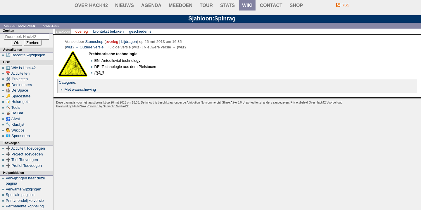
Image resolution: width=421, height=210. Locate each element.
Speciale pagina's (21, 194)
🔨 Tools (13, 107)
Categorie (67, 82)
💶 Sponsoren (18, 136)
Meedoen (180, 5)
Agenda (151, 5)
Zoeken (8, 30)
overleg (112, 41)
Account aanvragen (19, 25)
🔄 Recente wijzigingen (25, 55)
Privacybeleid (299, 102)
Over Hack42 (91, 5)
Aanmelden (51, 25)
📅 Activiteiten (18, 73)
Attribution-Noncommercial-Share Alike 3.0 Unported (220, 102)
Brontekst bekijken (108, 31)
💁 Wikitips (15, 130)
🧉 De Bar (14, 113)
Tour (206, 5)
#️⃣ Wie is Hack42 (21, 68)
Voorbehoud (334, 102)
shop (296, 5)
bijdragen (129, 41)
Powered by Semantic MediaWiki (108, 106)
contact (271, 5)
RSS (345, 5)
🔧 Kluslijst (15, 124)
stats (227, 5)
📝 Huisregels (18, 101)
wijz (69, 47)
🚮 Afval (13, 119)
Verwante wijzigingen (23, 189)
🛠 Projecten (17, 79)
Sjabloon (63, 31)
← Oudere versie (89, 47)
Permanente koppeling (25, 206)
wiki (247, 5)
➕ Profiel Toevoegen (24, 165)
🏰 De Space (17, 90)
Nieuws (124, 5)
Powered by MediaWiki (71, 106)
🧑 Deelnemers (19, 85)
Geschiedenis (140, 31)
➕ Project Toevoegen (24, 154)
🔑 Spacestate (18, 96)
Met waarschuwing (80, 89)
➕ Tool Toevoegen (22, 160)
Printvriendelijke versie (25, 200)
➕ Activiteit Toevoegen (25, 148)
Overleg (81, 31)
